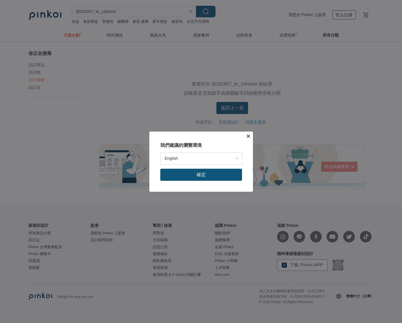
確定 (201, 174)
